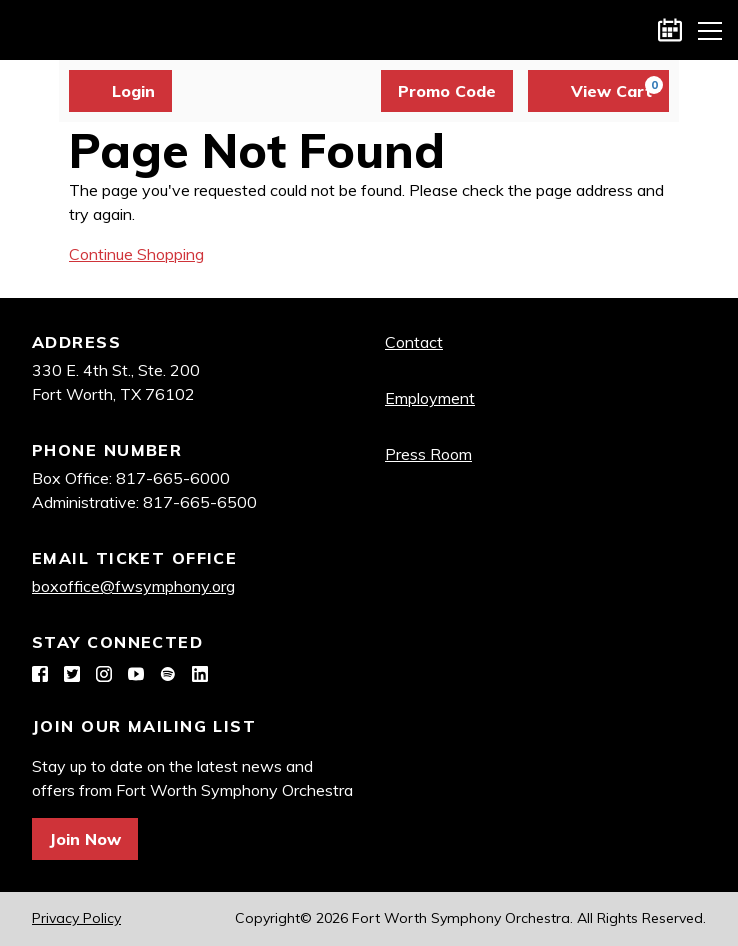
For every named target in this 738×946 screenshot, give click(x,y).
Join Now (85, 839)
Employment (430, 398)
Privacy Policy (76, 918)
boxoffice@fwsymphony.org (133, 586)
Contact (414, 342)
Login (120, 91)
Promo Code (447, 91)
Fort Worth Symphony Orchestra (30, 30)
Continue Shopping (136, 254)
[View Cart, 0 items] (598, 91)
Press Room (428, 454)
